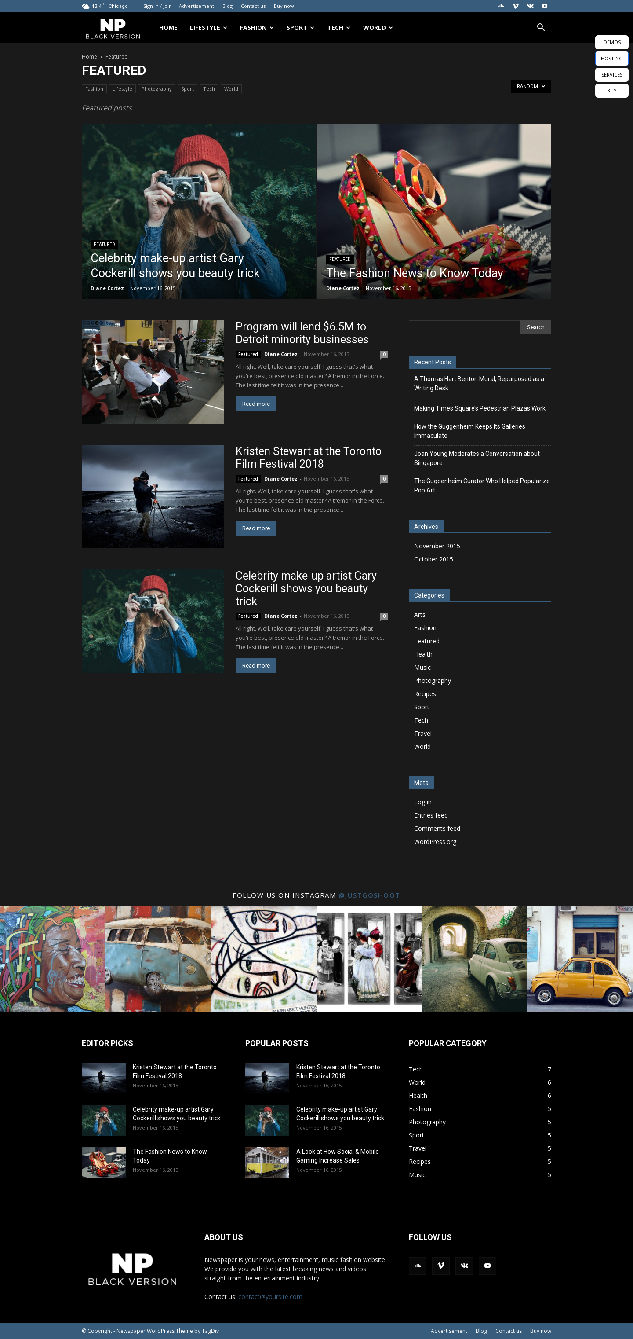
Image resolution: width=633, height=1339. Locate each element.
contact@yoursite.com (270, 1296)
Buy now (284, 6)
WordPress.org (435, 841)
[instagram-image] (53, 959)
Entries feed (431, 815)
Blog (227, 6)
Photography (157, 88)
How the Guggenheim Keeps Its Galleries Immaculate (469, 431)
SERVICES (611, 74)
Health (423, 654)
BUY (612, 90)
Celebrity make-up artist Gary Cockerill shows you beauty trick (306, 588)
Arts (420, 614)
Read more (256, 403)
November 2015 (437, 546)
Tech (338, 27)
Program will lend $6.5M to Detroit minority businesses (302, 333)
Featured (104, 244)
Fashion (257, 27)
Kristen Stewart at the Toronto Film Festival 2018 (309, 457)
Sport (300, 27)
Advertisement (196, 6)
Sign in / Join (157, 6)
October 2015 (433, 559)
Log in (423, 802)
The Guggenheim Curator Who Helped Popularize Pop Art (482, 485)
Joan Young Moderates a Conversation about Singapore (477, 458)
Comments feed (437, 828)
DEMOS (612, 42)
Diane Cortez (107, 288)
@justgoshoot (369, 895)
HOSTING (612, 58)
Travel (423, 733)
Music (422, 667)
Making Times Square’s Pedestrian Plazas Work (480, 408)
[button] (540, 28)
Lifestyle (208, 27)
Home (168, 27)
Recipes (425, 694)
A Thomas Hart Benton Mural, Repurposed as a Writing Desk (479, 383)
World (378, 27)
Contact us (253, 6)
